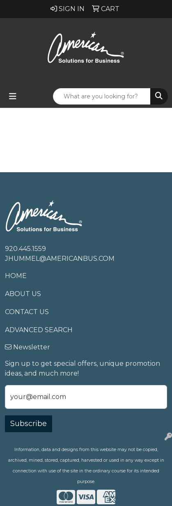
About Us (23, 294)
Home (16, 276)
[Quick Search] (102, 96)
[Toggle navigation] (12, 96)
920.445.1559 (25, 249)
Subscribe (28, 423)
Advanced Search (39, 330)
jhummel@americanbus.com (60, 258)
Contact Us (27, 312)
